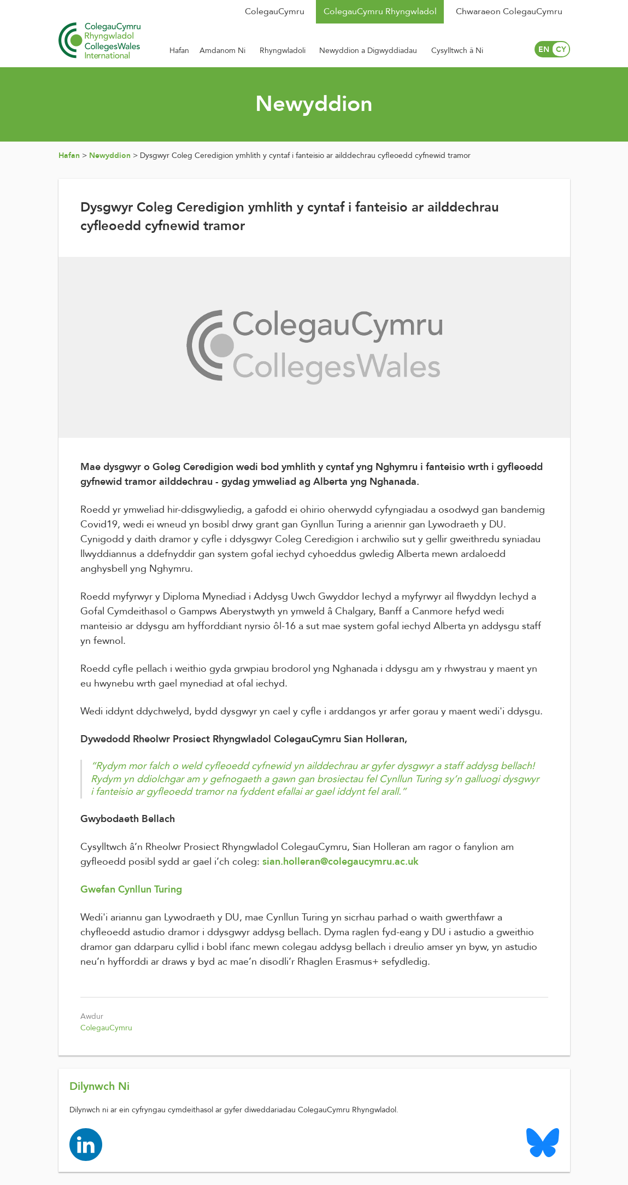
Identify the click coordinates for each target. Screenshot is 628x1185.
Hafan (69, 155)
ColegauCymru (274, 11)
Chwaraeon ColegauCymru (509, 11)
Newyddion (110, 155)
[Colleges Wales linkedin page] (85, 1144)
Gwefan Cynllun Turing (131, 889)
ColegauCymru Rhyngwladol (380, 11)
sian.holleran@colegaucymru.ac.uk (340, 862)
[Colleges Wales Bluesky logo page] (542, 1142)
